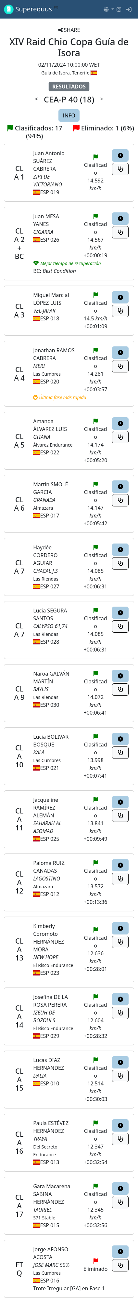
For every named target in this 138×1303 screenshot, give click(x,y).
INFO (69, 115)
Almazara (43, 508)
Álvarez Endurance (52, 445)
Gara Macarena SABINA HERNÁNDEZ (51, 1194)
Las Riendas (45, 579)
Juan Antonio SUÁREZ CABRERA (49, 161)
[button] (109, 9)
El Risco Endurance (53, 965)
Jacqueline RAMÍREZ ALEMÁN (45, 807)
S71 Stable (44, 1218)
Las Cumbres (47, 374)
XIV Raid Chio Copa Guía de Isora (69, 47)
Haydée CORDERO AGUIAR (45, 555)
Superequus (31, 9)
